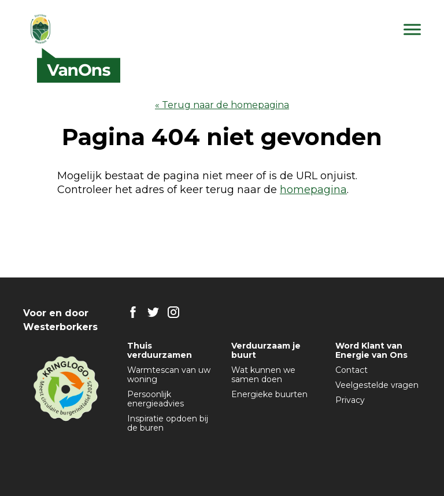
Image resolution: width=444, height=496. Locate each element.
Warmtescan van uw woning (168, 374)
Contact (351, 370)
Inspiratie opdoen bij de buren (167, 423)
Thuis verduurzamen (159, 350)
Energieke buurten (269, 394)
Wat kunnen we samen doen (263, 374)
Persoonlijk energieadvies (155, 399)
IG (173, 312)
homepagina (313, 189)
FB (133, 312)
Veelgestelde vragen (377, 385)
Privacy (350, 400)
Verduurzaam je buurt (266, 350)
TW (153, 312)
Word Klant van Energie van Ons (371, 350)
